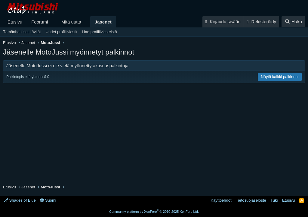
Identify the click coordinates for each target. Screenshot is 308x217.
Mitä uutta (71, 21)
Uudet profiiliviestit (62, 32)
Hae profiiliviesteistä (99, 32)
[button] (52, 21)
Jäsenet (103, 21)
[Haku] (293, 21)
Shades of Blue (20, 200)
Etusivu (15, 21)
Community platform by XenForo (154, 211)
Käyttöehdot (221, 200)
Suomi (48, 200)
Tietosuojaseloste (251, 200)
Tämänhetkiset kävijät (22, 32)
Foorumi (39, 21)
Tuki (274, 200)
